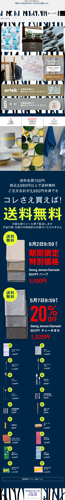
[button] (62, 13)
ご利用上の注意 (32, 493)
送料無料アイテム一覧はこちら (32, 479)
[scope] (5, 13)
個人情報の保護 (32, 495)
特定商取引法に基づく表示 (32, 491)
